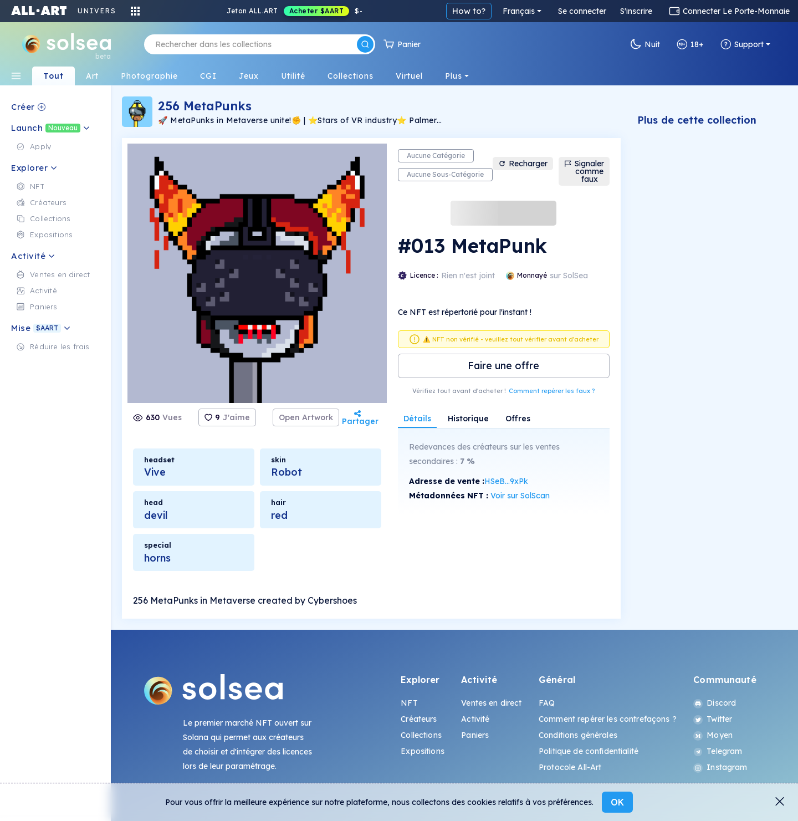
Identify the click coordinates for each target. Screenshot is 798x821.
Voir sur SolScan (520, 496)
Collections (421, 735)
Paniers (475, 735)
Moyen (713, 735)
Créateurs (419, 719)
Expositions (422, 751)
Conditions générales (578, 735)
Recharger (523, 164)
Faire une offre (503, 365)
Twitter (712, 719)
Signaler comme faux (584, 171)
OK (617, 802)
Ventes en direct (491, 703)
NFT (409, 703)
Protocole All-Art (570, 767)
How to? (600, 11)
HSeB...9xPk (506, 481)
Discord (714, 703)
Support (742, 44)
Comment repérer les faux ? (552, 391)
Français (651, 11)
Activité (475, 719)
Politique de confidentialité (588, 751)
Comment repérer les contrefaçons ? (608, 719)
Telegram (717, 751)
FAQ (547, 703)
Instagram (720, 767)
